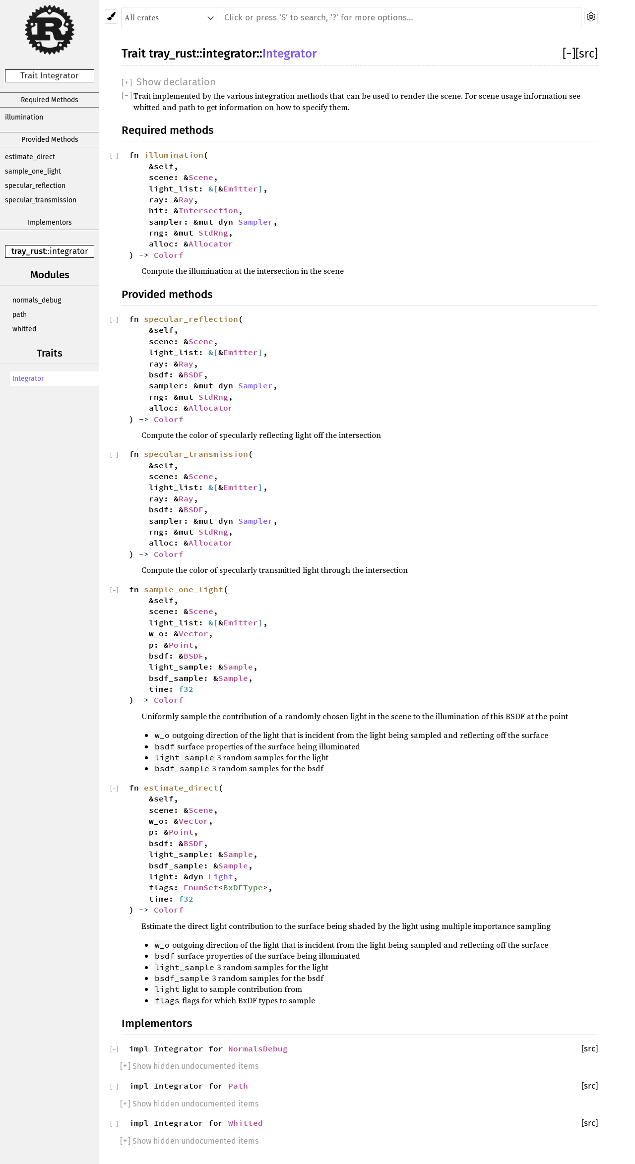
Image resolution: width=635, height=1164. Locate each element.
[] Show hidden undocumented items (189, 1066)
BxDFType (243, 887)
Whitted (245, 1123)
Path (238, 1086)
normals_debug (36, 300)
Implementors (50, 222)
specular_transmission (40, 200)
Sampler (255, 222)
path (19, 314)
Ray (186, 199)
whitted (24, 329)
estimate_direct (30, 157)
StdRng (213, 233)
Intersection (208, 210)
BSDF (193, 374)
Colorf (169, 255)
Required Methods (49, 100)
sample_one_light (33, 171)
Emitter (240, 188)
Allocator (211, 243)
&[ (213, 188)
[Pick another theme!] (111, 16)
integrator (69, 251)
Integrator (28, 378)
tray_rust (28, 251)
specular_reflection (35, 186)
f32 (186, 689)
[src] (586, 54)
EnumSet (201, 887)
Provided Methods (49, 139)
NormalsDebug (258, 1048)
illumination (24, 117)
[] (569, 54)
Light (220, 876)
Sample (238, 667)
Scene (201, 177)
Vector (193, 633)
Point (181, 645)
